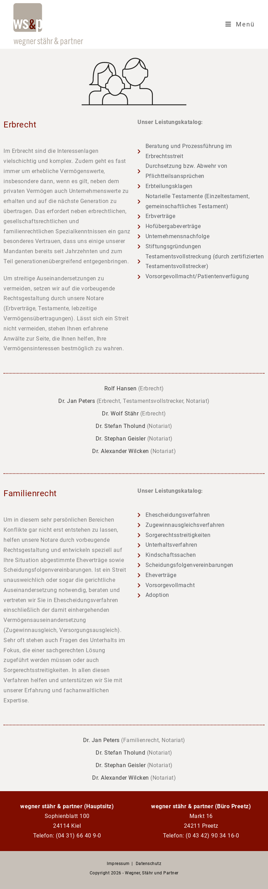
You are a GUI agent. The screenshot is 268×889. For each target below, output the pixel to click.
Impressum (118, 863)
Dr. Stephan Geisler (121, 438)
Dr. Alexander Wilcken (120, 451)
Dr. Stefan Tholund (120, 426)
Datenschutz (149, 863)
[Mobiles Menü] (240, 24)
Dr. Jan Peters (76, 401)
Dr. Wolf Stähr (120, 413)
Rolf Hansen (120, 388)
